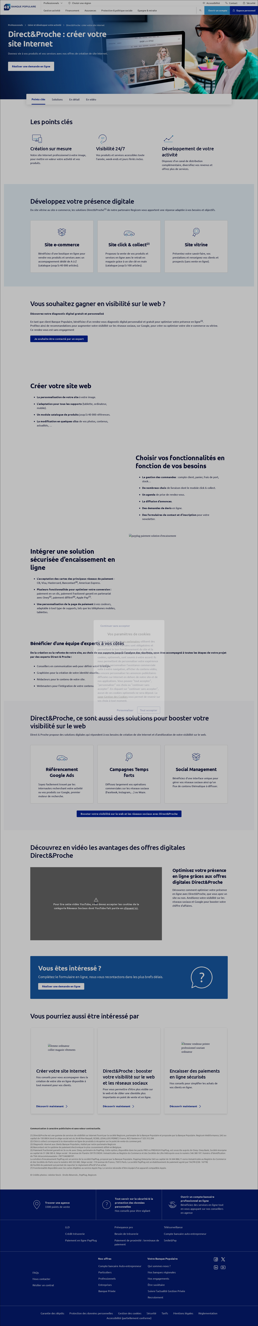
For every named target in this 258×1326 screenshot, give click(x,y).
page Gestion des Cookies (113, 690)
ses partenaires (131, 635)
